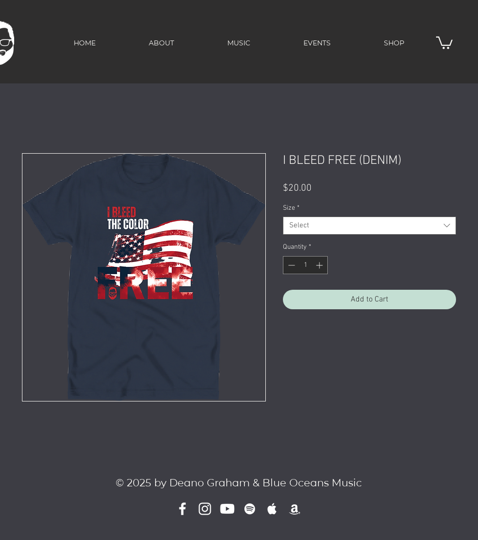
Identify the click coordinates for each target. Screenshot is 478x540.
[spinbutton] (305, 265)
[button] (444, 42)
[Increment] (320, 265)
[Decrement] (290, 265)
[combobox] (369, 226)
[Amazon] (294, 508)
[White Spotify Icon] (249, 508)
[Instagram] (205, 508)
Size (291, 208)
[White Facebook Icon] (182, 508)
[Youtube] (227, 508)
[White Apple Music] (272, 508)
